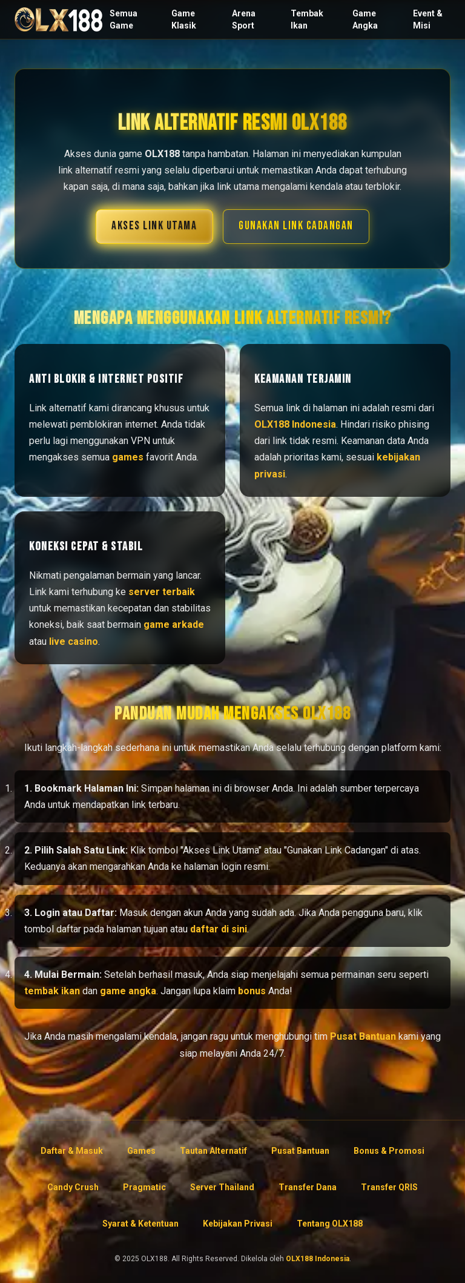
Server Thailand (222, 1187)
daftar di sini (218, 929)
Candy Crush (73, 1187)
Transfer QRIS (389, 1187)
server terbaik (161, 592)
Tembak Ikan (307, 19)
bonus (252, 991)
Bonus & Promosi (389, 1151)
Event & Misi (428, 19)
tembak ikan (52, 991)
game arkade (173, 624)
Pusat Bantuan (363, 1036)
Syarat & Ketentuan (140, 1223)
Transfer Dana (308, 1187)
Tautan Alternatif (213, 1151)
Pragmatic (144, 1187)
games (127, 457)
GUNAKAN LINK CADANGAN (296, 226)
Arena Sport (244, 19)
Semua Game (123, 19)
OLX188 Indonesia (295, 424)
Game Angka (365, 19)
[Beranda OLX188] (58, 19)
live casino (73, 641)
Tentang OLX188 (330, 1223)
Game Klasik (183, 19)
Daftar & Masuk (72, 1151)
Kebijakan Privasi (237, 1223)
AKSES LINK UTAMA (154, 226)
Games (141, 1151)
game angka (128, 991)
